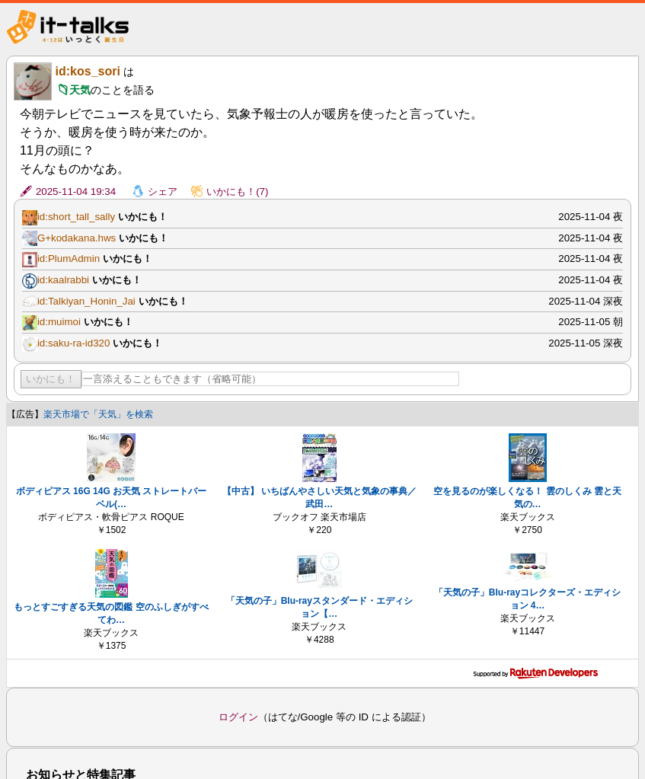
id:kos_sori (88, 71)
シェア (162, 191)
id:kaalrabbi (63, 280)
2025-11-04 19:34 (76, 191)
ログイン (238, 717)
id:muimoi (59, 321)
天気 (80, 90)
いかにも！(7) (237, 191)
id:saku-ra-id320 (73, 343)
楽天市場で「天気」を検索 (98, 414)
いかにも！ (50, 379)
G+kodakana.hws (76, 238)
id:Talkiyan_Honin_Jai (86, 301)
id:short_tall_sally (76, 216)
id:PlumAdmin (68, 258)
